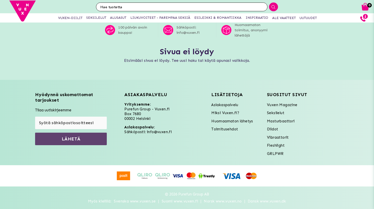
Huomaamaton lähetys (232, 121)
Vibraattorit (278, 137)
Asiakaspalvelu (224, 105)
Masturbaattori (281, 121)
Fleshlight (276, 145)
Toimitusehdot (224, 129)
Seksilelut (275, 113)
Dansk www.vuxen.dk (267, 201)
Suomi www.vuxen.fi (180, 201)
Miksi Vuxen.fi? (225, 113)
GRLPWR (275, 153)
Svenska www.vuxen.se (135, 201)
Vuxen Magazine (282, 105)
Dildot (272, 129)
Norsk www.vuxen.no (223, 201)
